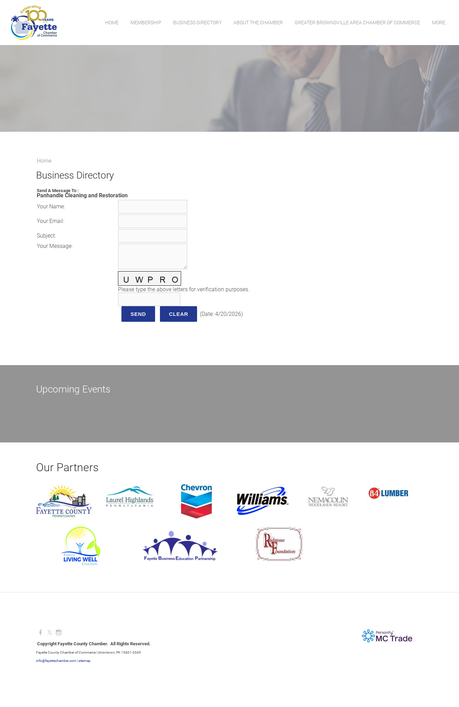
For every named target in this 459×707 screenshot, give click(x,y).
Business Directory (197, 22)
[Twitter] (49, 632)
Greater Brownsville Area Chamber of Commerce (357, 22)
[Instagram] (58, 632)
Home (111, 22)
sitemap (84, 661)
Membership (145, 22)
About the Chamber (257, 22)
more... (440, 22)
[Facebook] (40, 632)
